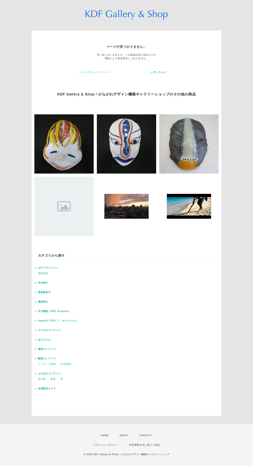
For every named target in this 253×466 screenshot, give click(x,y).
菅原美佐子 (44, 292)
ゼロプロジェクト (48, 267)
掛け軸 (42, 379)
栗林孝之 (43, 301)
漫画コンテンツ (47, 349)
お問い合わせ (158, 72)
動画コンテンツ (47, 358)
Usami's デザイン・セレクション (57, 320)
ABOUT (124, 435)
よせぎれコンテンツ (49, 373)
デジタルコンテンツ (49, 330)
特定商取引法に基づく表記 (144, 445)
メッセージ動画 (47, 364)
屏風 (53, 379)
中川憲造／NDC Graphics (53, 311)
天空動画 (66, 364)
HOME (105, 435)
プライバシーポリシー (106, 445)
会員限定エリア (47, 388)
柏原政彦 (43, 273)
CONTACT (145, 435)
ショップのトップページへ (94, 72)
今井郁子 (43, 282)
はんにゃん (44, 339)
